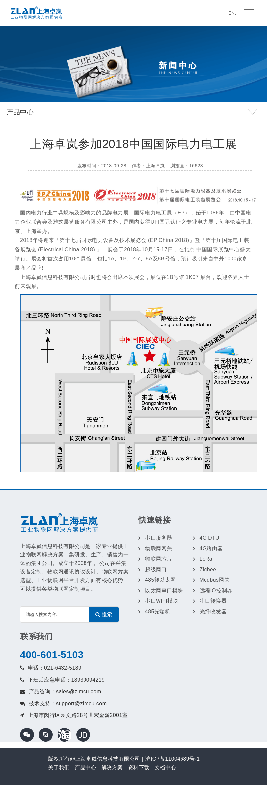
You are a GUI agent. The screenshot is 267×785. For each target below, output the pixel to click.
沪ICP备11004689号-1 (172, 759)
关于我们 (59, 767)
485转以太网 (160, 580)
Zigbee (208, 569)
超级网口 (156, 569)
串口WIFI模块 (162, 601)
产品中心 (85, 767)
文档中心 (165, 767)
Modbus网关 (215, 580)
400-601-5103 (52, 654)
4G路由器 (211, 548)
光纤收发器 (213, 611)
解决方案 (112, 767)
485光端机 (158, 611)
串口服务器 (158, 538)
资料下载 (139, 767)
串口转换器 (213, 601)
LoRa (206, 559)
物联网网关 (158, 548)
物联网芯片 (158, 559)
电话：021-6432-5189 (55, 668)
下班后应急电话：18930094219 (66, 680)
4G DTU (210, 538)
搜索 (103, 614)
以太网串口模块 (164, 590)
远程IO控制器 (216, 590)
